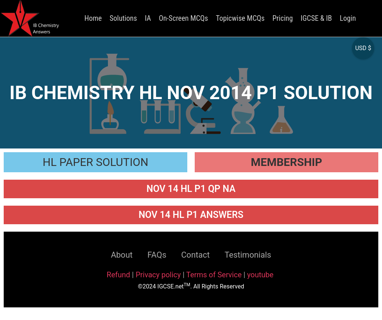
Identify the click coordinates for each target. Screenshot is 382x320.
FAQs (156, 254)
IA (148, 18)
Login (348, 18)
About (122, 254)
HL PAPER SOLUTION (95, 162)
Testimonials (247, 254)
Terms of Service (215, 274)
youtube (260, 274)
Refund (118, 274)
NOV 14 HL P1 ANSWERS (191, 214)
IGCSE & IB (316, 18)
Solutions (123, 18)
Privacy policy (158, 274)
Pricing (282, 18)
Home (93, 18)
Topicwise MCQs (240, 18)
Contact (195, 254)
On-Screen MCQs (183, 18)
